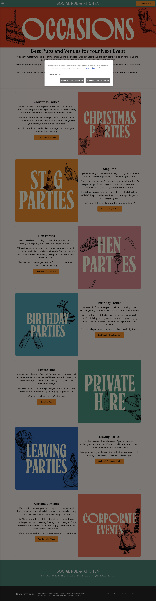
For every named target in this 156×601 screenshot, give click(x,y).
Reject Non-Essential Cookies (72, 80)
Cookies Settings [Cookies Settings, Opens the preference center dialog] (55, 74)
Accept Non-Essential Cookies (98, 80)
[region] (79, 73)
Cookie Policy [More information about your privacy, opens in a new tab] (90, 69)
